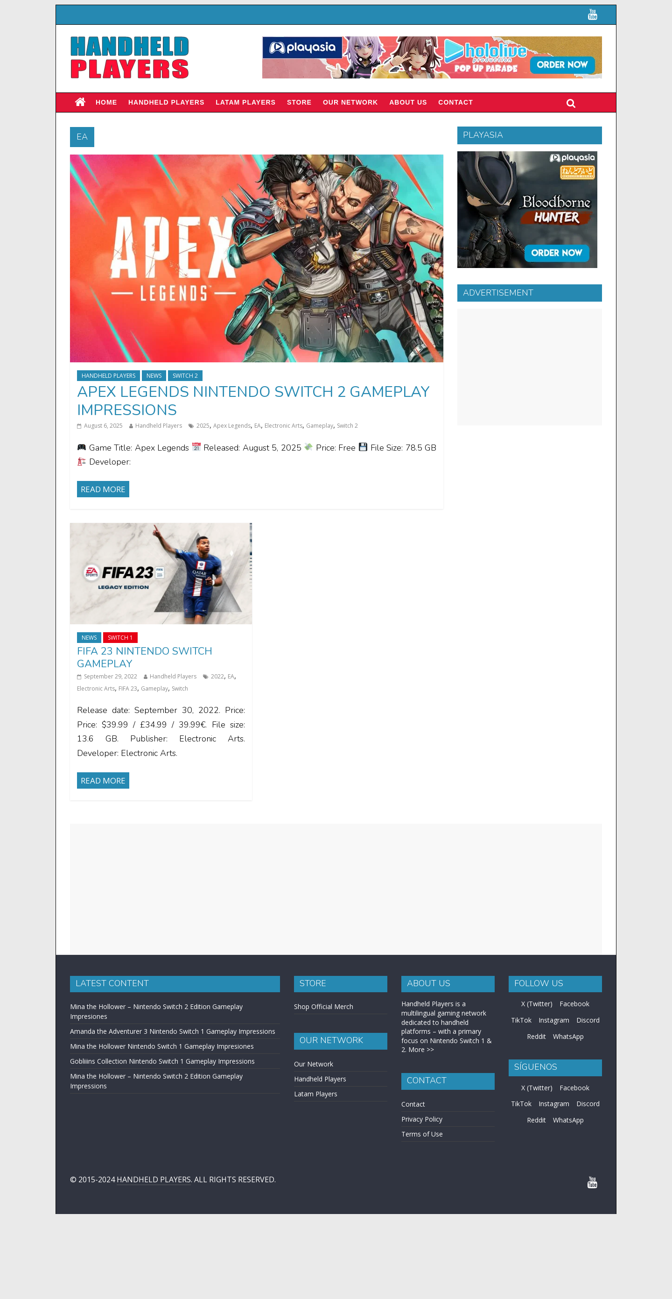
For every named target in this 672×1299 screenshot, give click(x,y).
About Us (408, 102)
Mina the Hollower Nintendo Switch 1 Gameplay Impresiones (162, 1046)
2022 (217, 676)
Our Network (350, 102)
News (154, 376)
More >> (421, 1049)
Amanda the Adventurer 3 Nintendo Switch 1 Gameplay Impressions (172, 1031)
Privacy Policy (421, 1119)
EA (257, 426)
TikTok (521, 1020)
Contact (455, 102)
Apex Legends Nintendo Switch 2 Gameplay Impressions (253, 401)
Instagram (554, 1020)
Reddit (536, 1036)
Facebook (574, 1003)
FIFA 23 (128, 688)
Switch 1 (120, 638)
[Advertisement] (529, 367)
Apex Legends (232, 426)
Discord (588, 1020)
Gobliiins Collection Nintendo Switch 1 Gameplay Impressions (162, 1061)
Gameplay (319, 426)
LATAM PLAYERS (246, 102)
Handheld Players (166, 102)
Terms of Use (422, 1134)
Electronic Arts (283, 426)
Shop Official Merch (323, 1006)
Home (106, 102)
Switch (180, 688)
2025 (203, 426)
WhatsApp (568, 1036)
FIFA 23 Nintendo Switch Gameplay (144, 657)
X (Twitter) (537, 1003)
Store (299, 102)
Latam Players (315, 1093)
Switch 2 (185, 376)
